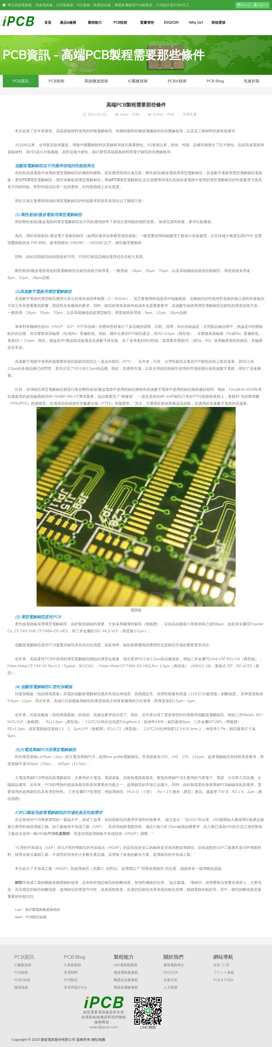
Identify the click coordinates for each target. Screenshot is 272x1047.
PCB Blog (215, 81)
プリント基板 (223, 972)
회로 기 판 (221, 965)
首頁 (47, 22)
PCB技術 (120, 22)
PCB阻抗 (71, 980)
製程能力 (95, 22)
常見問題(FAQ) (75, 987)
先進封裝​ (252, 81)
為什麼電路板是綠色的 (42, 909)
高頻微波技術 (96, 81)
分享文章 (190, 114)
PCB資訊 (21, 81)
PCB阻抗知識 (36, 917)
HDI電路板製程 (125, 965)
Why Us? (196, 22)
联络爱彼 (218, 22)
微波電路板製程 (126, 972)
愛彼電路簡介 (173, 965)
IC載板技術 (138, 81)
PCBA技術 (177, 81)
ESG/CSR (171, 22)
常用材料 (71, 972)
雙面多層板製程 (126, 987)
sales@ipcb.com (104, 1027)
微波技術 (21, 987)
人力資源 (170, 987)
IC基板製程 (72, 965)
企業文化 (170, 980)
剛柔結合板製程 (126, 980)
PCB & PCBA (223, 980)
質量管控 (147, 22)
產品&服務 (68, 22)
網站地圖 (98, 1039)
